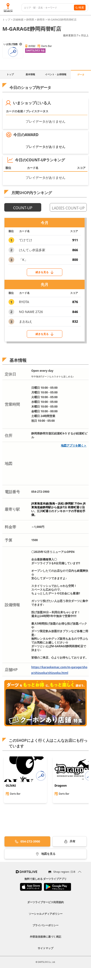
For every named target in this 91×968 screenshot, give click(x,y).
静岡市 (41, 19)
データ (80, 74)
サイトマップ (45, 948)
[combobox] (49, 7)
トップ (6, 19)
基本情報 (30, 74)
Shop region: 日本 (64, 871)
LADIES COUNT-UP (68, 208)
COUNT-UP (22, 207)
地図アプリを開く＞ (73, 445)
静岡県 (30, 19)
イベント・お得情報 (55, 74)
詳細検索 (18, 19)
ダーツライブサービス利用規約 (45, 902)
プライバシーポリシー (45, 925)
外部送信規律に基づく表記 (45, 936)
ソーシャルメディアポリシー (46, 913)
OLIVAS (11, 786)
